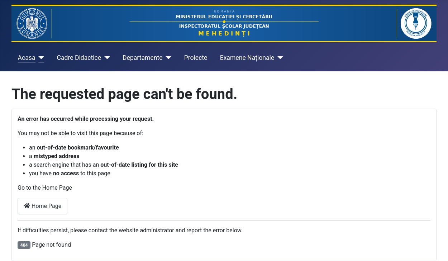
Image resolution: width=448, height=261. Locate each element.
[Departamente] (167, 57)
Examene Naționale (247, 57)
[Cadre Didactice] (105, 57)
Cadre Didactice (79, 57)
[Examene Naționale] (278, 57)
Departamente (143, 57)
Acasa (26, 57)
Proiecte (196, 57)
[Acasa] (39, 57)
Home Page (42, 206)
